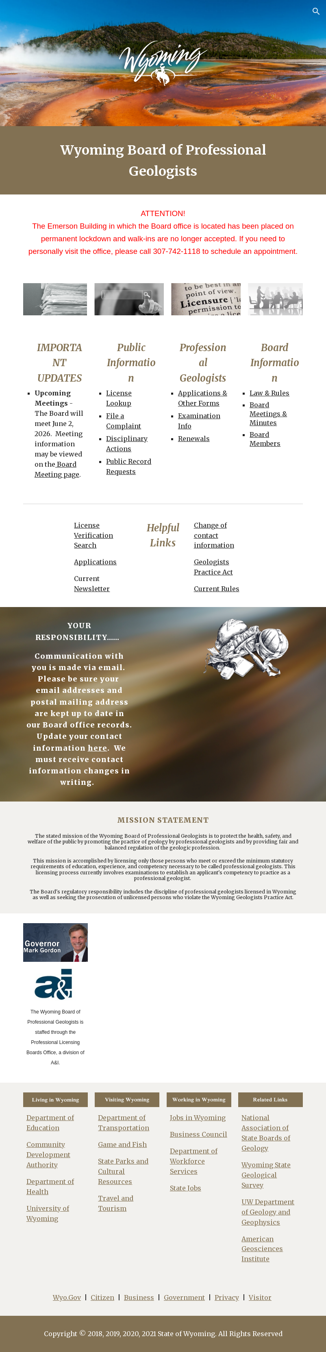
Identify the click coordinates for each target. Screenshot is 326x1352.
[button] (316, 11)
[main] (163, 160)
